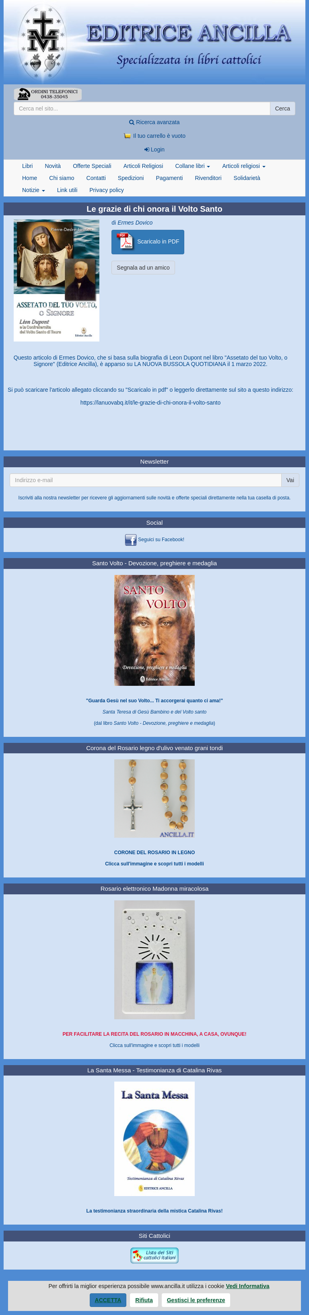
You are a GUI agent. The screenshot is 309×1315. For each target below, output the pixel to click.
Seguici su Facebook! (161, 539)
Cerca (282, 108)
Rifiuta (144, 1300)
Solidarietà (247, 178)
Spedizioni (131, 178)
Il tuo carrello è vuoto (154, 136)
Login (154, 149)
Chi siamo (61, 178)
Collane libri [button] (192, 166)
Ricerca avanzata (154, 122)
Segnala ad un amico (143, 267)
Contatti (96, 178)
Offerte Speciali (92, 166)
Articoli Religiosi (143, 166)
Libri (27, 166)
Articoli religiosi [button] (243, 166)
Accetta (108, 1300)
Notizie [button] (33, 190)
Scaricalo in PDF (148, 242)
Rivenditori (208, 178)
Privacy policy (106, 190)
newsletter (69, 498)
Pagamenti (169, 178)
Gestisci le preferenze (196, 1300)
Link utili (67, 190)
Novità (53, 166)
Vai (290, 480)
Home (29, 178)
